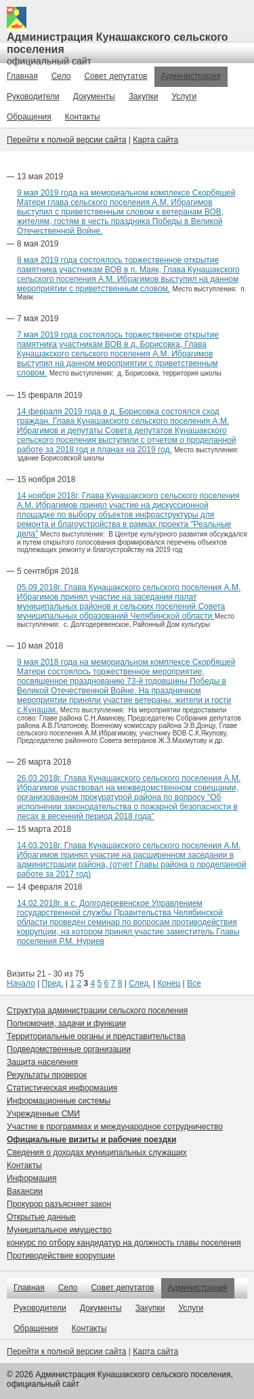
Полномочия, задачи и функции (66, 1023)
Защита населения (42, 1062)
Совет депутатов (115, 76)
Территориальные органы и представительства (96, 1036)
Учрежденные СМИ (43, 1114)
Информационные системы (58, 1101)
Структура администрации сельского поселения (97, 1010)
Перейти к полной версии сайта (66, 140)
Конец (168, 983)
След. (139, 983)
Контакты (82, 117)
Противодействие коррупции (61, 1255)
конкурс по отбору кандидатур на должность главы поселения (124, 1243)
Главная (22, 76)
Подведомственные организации (69, 1049)
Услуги (183, 96)
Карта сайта (155, 140)
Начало (21, 983)
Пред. (53, 983)
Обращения (29, 117)
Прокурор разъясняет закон (59, 1204)
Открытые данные (41, 1217)
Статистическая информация (62, 1088)
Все (194, 983)
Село (61, 76)
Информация (31, 1178)
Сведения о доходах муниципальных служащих (97, 1152)
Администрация (191, 76)
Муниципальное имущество (59, 1230)
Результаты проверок (47, 1075)
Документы (94, 96)
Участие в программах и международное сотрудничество (115, 1126)
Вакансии (25, 1191)
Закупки (143, 96)
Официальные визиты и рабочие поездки (91, 1139)
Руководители (33, 96)
